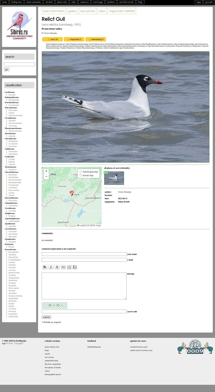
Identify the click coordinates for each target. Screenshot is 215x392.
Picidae (11, 247)
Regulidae (12, 285)
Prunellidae (13, 280)
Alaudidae (12, 254)
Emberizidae (13, 316)
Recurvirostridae (15, 180)
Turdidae (12, 291)
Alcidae (11, 195)
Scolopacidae (14, 185)
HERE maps (95, 225)
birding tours (16, 2)
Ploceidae (12, 311)
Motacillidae (13, 257)
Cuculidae (12, 211)
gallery (72, 11)
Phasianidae (13, 154)
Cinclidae (12, 275)
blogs (140, 2)
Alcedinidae (13, 234)
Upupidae (12, 242)
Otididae (12, 164)
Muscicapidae (14, 288)
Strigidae (12, 216)
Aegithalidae (13, 298)
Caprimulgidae (14, 221)
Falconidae (13, 146)
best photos (87, 11)
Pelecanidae (13, 110)
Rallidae (12, 162)
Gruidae (12, 159)
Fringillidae (13, 314)
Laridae (11, 193)
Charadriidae (13, 177)
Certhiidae (12, 309)
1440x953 (122, 11)
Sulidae (11, 113)
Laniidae (12, 262)
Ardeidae (12, 120)
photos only (62, 2)
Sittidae (11, 306)
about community (33, 2)
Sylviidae (12, 283)
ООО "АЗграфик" (15, 348)
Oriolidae (12, 265)
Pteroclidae (13, 200)
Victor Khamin (50, 33)
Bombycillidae (14, 273)
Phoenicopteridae (15, 131)
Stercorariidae (14, 190)
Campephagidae (15, 260)
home (4, 2)
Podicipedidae (14, 100)
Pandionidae (13, 141)
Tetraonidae (13, 151)
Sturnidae (12, 267)
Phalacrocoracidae (15, 115)
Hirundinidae (14, 252)
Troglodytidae (14, 278)
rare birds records (126, 2)
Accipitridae (13, 144)
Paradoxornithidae (15, 296)
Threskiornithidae (15, 123)
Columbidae (13, 206)
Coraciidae (13, 231)
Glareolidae (13, 187)
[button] (71, 193)
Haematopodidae (15, 182)
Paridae (11, 303)
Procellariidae (14, 105)
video (73, 2)
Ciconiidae (13, 126)
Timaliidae (13, 293)
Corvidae (12, 270)
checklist (49, 2)
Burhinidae (13, 175)
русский (208, 2)
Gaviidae (12, 95)
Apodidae (12, 226)
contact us (84, 2)
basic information (54, 11)
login (199, 2)
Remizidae (13, 301)
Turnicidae (13, 169)
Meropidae (13, 236)
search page (98, 2)
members (111, 2)
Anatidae (12, 136)
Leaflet (81, 225)
